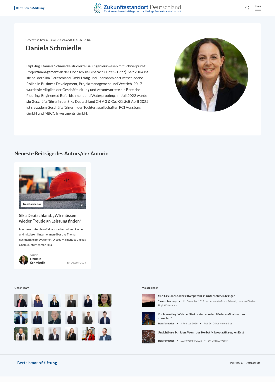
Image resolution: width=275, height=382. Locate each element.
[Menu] (258, 8)
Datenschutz (253, 362)
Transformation (32, 204)
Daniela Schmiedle (38, 261)
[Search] (247, 8)
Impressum (236, 362)
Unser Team (21, 287)
